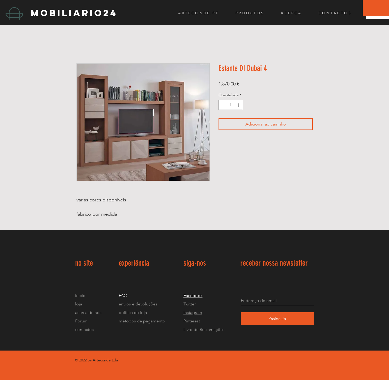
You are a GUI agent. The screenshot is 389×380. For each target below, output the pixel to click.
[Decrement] (222, 105)
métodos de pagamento (142, 320)
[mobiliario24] (113, 13)
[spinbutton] (231, 105)
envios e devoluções (138, 303)
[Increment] (239, 105)
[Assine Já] (277, 318)
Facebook (193, 295)
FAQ (123, 295)
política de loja (133, 312)
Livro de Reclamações (204, 329)
